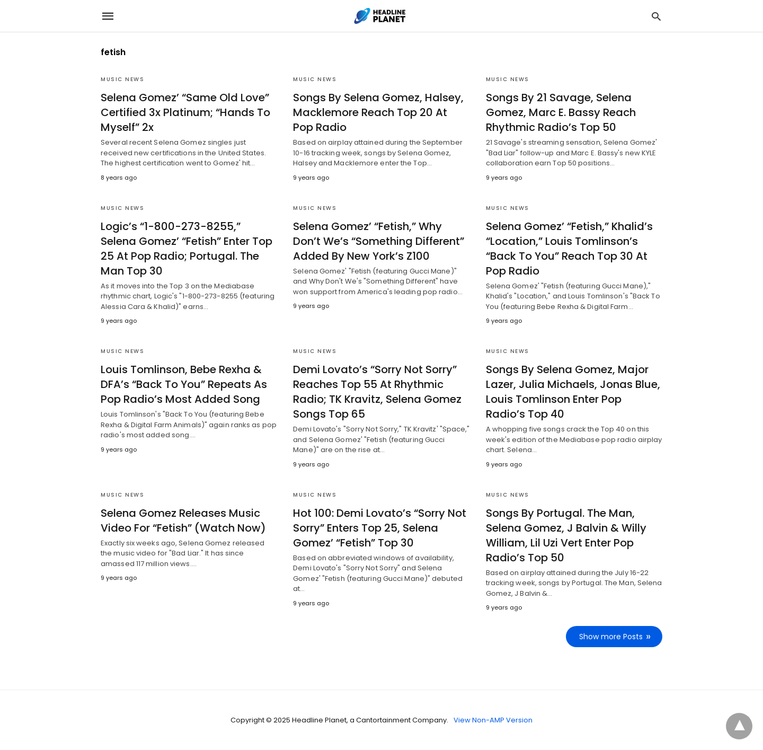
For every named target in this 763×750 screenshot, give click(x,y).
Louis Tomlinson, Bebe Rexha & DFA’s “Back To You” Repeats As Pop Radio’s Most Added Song (184, 384)
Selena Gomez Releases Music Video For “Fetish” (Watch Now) (183, 520)
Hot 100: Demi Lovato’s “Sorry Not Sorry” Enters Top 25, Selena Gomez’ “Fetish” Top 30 (379, 528)
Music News (122, 79)
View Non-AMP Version (493, 720)
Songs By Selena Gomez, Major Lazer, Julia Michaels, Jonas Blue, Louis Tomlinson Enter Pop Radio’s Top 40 (573, 391)
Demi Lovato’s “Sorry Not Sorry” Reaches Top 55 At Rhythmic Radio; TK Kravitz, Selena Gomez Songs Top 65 (377, 391)
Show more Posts (611, 636)
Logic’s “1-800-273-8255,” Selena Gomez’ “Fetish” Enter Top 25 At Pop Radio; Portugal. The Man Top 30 (186, 248)
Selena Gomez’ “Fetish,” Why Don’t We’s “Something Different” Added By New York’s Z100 (378, 241)
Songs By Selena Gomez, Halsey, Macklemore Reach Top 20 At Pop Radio (378, 112)
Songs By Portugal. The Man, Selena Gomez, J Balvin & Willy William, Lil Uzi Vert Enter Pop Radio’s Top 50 (566, 535)
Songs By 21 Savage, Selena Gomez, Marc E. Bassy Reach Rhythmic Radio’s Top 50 (561, 112)
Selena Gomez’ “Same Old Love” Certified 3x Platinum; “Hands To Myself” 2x (185, 112)
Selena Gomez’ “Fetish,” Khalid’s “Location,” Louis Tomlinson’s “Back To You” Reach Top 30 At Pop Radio (569, 248)
